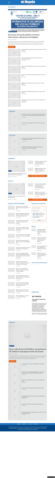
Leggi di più (11, 46)
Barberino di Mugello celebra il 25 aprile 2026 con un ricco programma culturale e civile (22, 277)
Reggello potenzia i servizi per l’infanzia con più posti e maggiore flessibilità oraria (40, 169)
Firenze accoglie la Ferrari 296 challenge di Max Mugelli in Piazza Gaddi (42, 247)
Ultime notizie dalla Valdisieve (37, 175)
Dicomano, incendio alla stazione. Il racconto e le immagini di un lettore (33, 380)
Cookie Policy (23, 424)
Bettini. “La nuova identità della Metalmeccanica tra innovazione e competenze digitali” (22, 270)
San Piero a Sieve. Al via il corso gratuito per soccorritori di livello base (22, 207)
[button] (46, 2)
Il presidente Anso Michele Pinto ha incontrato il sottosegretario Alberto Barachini (33, 397)
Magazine (12, 111)
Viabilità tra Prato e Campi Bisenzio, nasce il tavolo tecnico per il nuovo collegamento (41, 193)
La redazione (30, 424)
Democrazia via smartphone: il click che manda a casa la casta (33, 122)
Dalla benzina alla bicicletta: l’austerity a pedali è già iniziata (32, 404)
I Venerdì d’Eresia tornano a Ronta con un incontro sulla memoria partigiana (22, 222)
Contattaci (17, 424)
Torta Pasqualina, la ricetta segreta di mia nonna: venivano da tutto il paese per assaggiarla (34, 413)
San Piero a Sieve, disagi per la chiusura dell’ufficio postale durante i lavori (33, 75)
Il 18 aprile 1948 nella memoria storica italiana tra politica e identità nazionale (33, 50)
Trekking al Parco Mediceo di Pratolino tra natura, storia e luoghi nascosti (33, 92)
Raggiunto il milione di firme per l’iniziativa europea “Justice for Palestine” (32, 84)
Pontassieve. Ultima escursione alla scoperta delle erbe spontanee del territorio (41, 162)
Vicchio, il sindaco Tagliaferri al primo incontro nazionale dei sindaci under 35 (33, 67)
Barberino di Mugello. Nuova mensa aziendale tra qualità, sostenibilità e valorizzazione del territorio (22, 214)
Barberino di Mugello (13, 31)
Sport (34, 226)
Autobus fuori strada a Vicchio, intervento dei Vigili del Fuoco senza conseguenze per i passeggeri (23, 263)
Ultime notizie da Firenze (37, 199)
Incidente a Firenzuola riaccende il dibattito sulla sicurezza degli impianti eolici (23, 241)
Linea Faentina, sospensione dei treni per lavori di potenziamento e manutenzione (33, 100)
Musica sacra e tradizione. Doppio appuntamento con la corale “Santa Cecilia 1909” (22, 229)
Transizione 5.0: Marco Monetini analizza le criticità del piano (33, 387)
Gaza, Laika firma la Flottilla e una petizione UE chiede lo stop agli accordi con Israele (27, 350)
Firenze (10, 193)
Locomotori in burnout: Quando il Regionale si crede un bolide (33, 363)
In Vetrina (12, 135)
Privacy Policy (37, 424)
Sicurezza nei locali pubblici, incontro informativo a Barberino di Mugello (24, 36)
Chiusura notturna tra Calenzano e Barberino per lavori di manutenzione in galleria (31, 58)
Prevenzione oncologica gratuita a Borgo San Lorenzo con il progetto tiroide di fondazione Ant (22, 284)
